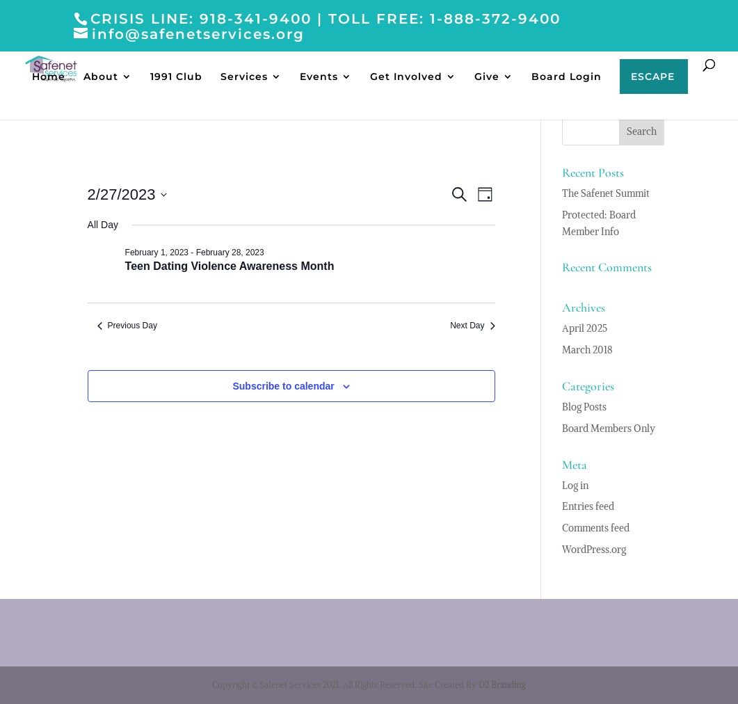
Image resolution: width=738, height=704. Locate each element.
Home (48, 77)
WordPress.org (594, 549)
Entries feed (588, 506)
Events (319, 77)
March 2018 (587, 350)
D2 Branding (502, 685)
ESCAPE (653, 77)
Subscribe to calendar (283, 386)
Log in (575, 485)
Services (244, 77)
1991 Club (176, 77)
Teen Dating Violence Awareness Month (230, 266)
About (100, 77)
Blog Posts (584, 407)
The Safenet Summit (606, 193)
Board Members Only (608, 428)
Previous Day (127, 325)
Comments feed (595, 528)
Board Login (566, 77)
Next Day (472, 325)
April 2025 (584, 328)
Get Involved (406, 77)
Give (486, 77)
